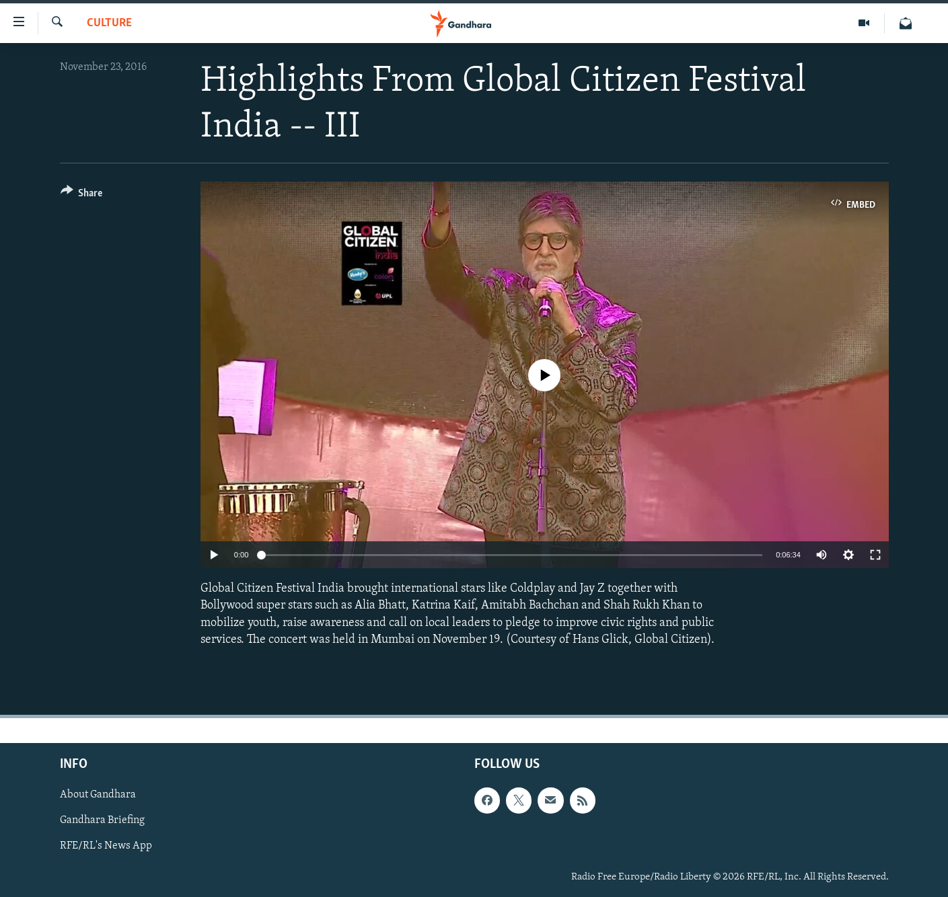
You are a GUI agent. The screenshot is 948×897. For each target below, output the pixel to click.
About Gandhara (98, 794)
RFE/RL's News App (106, 846)
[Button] (82, 195)
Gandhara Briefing (102, 820)
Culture (109, 23)
